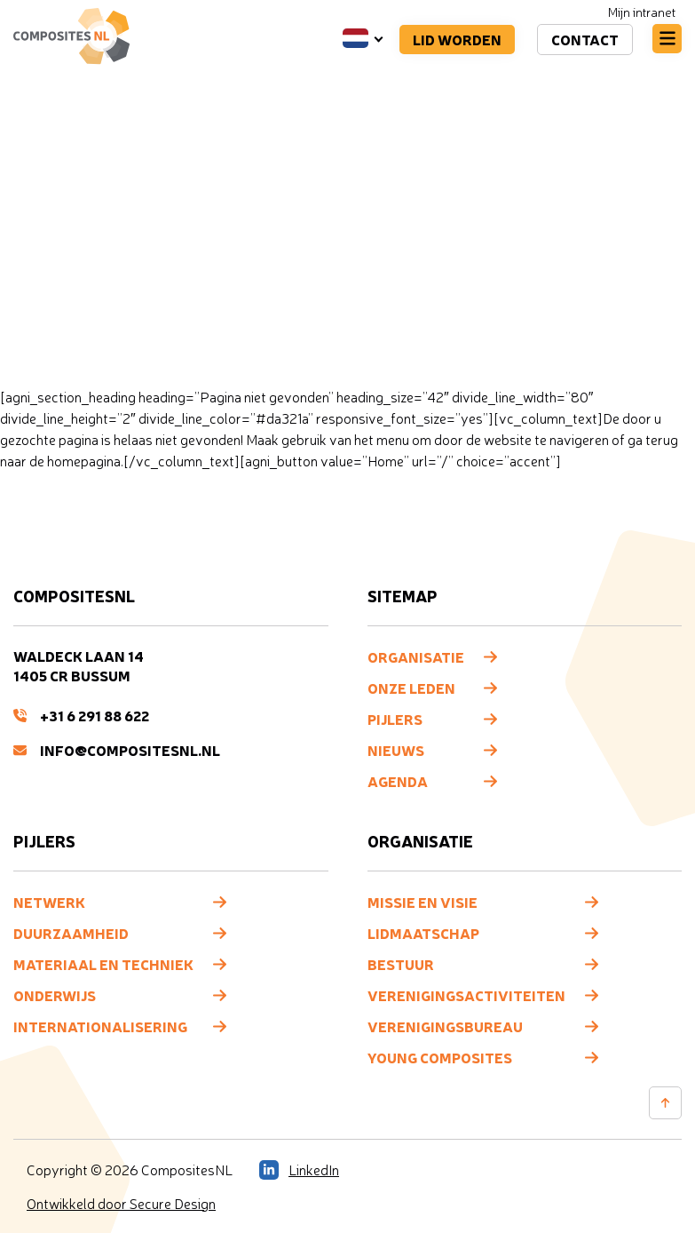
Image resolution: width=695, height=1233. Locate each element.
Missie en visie (422, 901)
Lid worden (457, 39)
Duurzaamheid (71, 933)
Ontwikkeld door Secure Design (121, 1204)
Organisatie (415, 656)
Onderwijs (54, 995)
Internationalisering (100, 1026)
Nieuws (395, 750)
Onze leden (411, 687)
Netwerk (49, 901)
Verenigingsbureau (445, 1026)
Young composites (439, 1057)
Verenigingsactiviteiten (466, 995)
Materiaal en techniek (103, 964)
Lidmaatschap (423, 933)
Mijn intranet (641, 12)
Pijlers (395, 718)
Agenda (397, 781)
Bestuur (400, 964)
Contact (585, 39)
